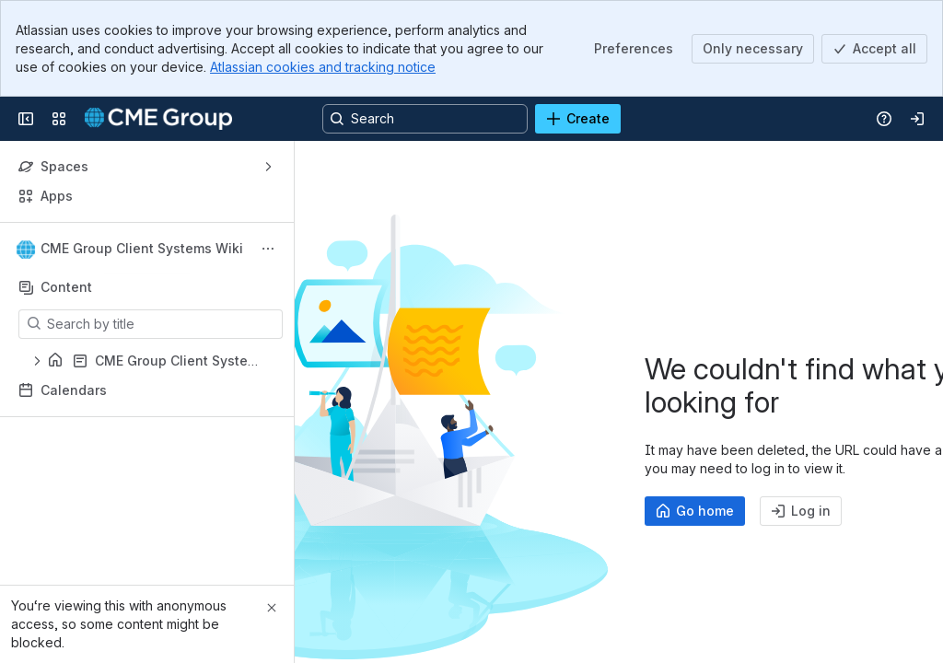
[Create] (578, 119)
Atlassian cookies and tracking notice (323, 67)
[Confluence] (158, 119)
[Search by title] (161, 324)
